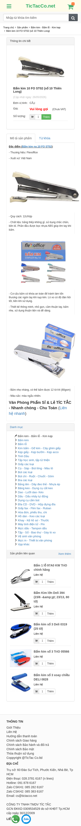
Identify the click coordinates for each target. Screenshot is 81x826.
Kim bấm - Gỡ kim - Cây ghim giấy (39, 448)
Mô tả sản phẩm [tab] (21, 138)
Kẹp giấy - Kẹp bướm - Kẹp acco (38, 452)
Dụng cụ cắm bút (29, 500)
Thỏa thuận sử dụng (20, 753)
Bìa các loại (25, 480)
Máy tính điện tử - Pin (31, 524)
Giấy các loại (26, 464)
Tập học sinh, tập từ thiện (34, 460)
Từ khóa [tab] (44, 138)
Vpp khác (24, 544)
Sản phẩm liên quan (22, 553)
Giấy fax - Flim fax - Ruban (34, 508)
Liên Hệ (11, 732)
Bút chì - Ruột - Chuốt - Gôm (36, 476)
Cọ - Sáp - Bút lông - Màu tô (35, 468)
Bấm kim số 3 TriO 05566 (51, 651)
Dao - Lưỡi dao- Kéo (31, 492)
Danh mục (16, 427)
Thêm (46, 117)
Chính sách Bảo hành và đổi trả (27, 745)
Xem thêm (64, 553)
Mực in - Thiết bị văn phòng (35, 540)
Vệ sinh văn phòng (29, 536)
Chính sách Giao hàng (21, 740)
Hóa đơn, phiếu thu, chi (32, 512)
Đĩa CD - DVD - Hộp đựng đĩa (37, 504)
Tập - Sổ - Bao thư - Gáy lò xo (37, 532)
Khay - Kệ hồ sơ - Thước (33, 520)
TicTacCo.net (40, 6)
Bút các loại (25, 472)
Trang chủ (8, 27)
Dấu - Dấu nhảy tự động (33, 496)
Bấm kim (23, 440)
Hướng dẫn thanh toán (21, 736)
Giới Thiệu (13, 727)
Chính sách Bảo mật (20, 749)
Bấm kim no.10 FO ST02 (37, 146)
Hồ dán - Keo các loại (31, 516)
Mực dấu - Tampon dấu (32, 528)
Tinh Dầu (23, 456)
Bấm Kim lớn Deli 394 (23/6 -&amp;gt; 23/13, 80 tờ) (51, 597)
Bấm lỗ (22, 444)
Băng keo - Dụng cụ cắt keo (35, 488)
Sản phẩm (22, 27)
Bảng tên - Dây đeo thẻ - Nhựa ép (39, 484)
